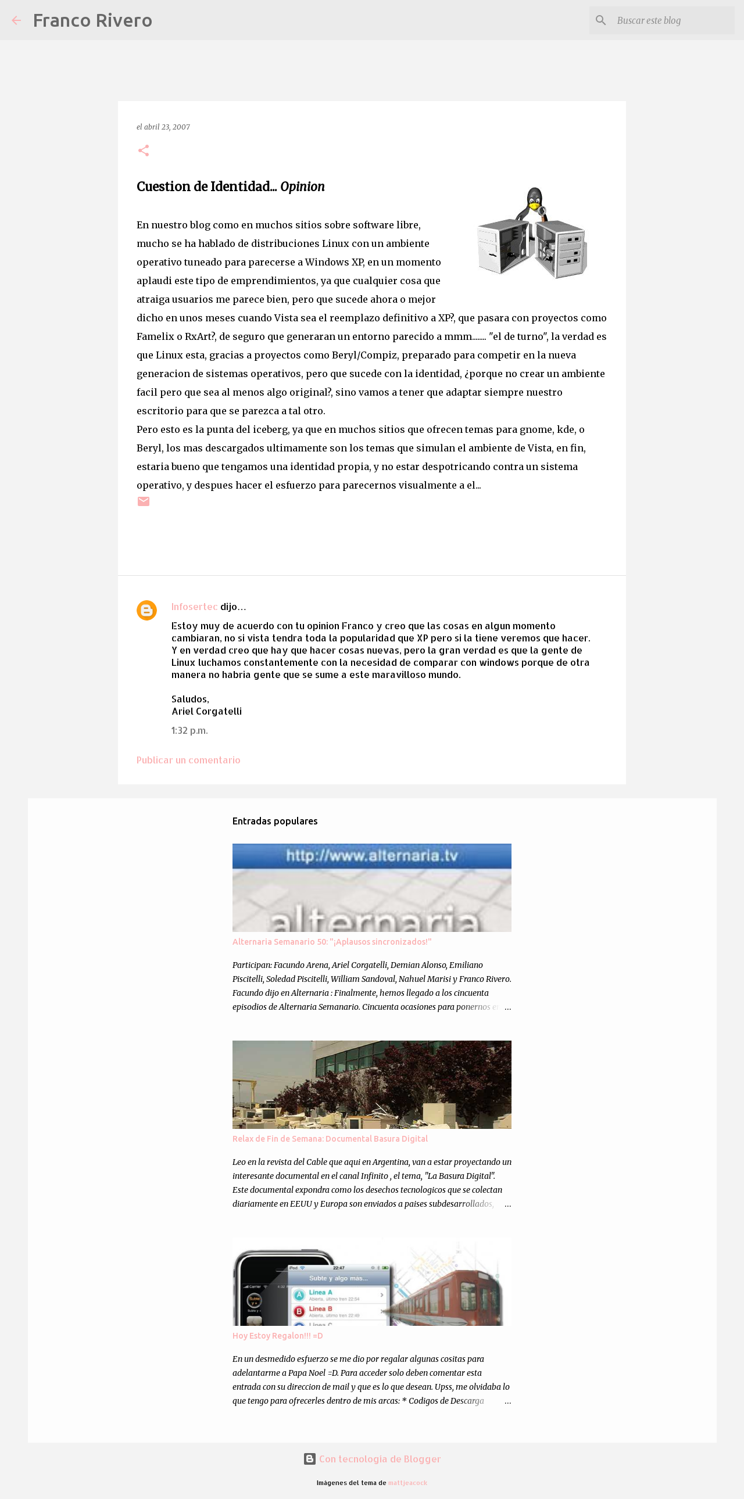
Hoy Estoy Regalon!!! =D (278, 1335)
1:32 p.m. (189, 730)
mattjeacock (407, 1482)
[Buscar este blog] (674, 20)
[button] (144, 151)
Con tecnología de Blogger (372, 1459)
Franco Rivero (93, 19)
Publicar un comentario (189, 760)
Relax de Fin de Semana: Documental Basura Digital (330, 1138)
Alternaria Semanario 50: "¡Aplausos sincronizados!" (332, 941)
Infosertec (194, 606)
